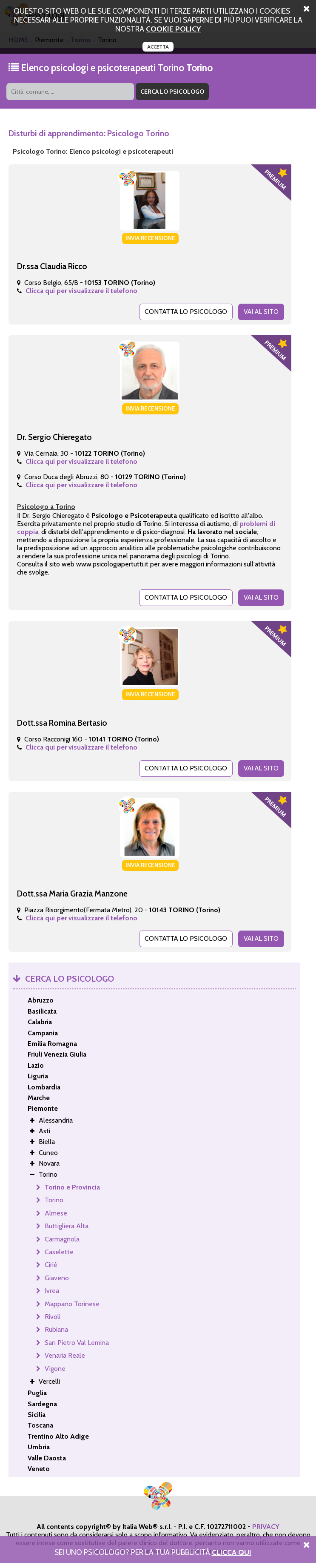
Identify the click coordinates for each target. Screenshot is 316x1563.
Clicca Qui (231, 1552)
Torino (54, 1197)
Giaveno (57, 1275)
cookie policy (173, 28)
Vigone (55, 1366)
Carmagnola (62, 1237)
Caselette (59, 1249)
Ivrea (52, 1288)
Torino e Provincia (72, 1185)
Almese (56, 1211)
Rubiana (56, 1327)
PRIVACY (265, 1524)
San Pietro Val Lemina (77, 1340)
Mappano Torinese (72, 1301)
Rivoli (52, 1314)
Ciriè (51, 1262)
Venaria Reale (65, 1353)
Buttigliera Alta (66, 1223)
